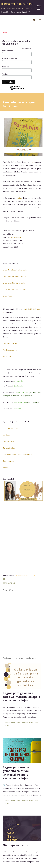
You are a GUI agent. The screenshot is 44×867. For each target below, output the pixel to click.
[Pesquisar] (34, 20)
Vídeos (5, 468)
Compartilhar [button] (9, 583)
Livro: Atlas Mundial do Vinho (14, 283)
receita (32, 575)
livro (33, 162)
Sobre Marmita (8, 461)
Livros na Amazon (10, 343)
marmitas (12, 208)
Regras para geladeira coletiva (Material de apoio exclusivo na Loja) (21, 696)
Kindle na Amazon (9, 350)
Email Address (8, 51)
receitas (19, 198)
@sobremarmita (22, 392)
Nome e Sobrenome (10, 59)
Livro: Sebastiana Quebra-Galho (15, 270)
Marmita (24, 575)
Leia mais (6, 726)
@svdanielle (18, 381)
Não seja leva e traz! (17, 845)
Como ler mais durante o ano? (14, 289)
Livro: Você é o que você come (14, 276)
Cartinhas (6, 435)
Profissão (6, 67)
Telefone (5, 74)
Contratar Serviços (10, 428)
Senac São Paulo (15, 237)
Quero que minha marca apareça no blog (18, 454)
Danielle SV (17, 409)
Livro (17, 575)
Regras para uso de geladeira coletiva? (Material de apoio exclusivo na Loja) (16, 772)
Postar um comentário (27, 722)
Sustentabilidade (9, 448)
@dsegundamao (20, 402)
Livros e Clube (8, 441)
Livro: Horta (7, 296)
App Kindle (7, 356)
